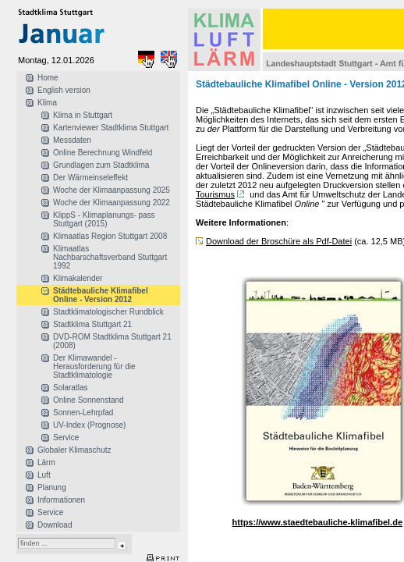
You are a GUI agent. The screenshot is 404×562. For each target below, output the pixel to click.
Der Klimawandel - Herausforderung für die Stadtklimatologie (94, 366)
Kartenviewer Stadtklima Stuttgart (110, 127)
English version (63, 90)
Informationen (61, 500)
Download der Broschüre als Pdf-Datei (279, 241)
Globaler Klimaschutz (74, 450)
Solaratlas (70, 387)
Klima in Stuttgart (82, 115)
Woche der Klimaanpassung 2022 (111, 202)
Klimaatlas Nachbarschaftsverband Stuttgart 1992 (110, 257)
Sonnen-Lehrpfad (83, 412)
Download (54, 525)
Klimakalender (77, 278)
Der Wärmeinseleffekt (90, 177)
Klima (47, 102)
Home (47, 77)
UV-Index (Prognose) (89, 425)
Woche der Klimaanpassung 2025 (111, 190)
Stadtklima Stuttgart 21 (92, 324)
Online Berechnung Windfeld (102, 152)
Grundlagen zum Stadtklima (101, 165)
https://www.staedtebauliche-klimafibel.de (317, 522)
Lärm (46, 462)
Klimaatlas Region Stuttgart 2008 (110, 236)
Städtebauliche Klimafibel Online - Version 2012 (100, 295)
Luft (44, 475)
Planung (51, 487)
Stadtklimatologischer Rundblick (108, 312)
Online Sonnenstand (88, 400)
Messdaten (72, 140)
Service (66, 437)
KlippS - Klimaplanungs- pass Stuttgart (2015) (104, 219)
